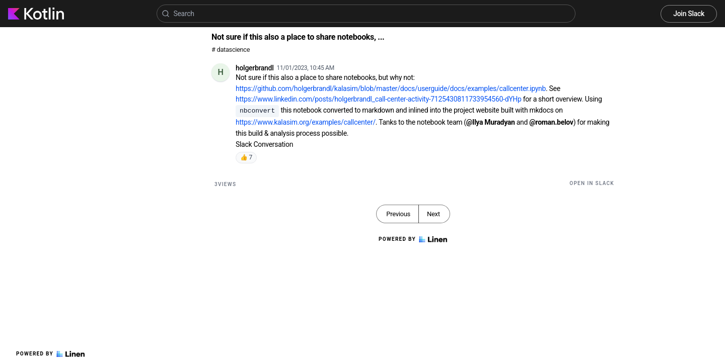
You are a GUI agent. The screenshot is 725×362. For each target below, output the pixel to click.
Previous (398, 214)
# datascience (230, 49)
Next (433, 214)
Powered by (50, 354)
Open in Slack (591, 183)
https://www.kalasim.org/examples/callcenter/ (306, 122)
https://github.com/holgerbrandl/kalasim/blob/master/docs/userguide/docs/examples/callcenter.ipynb (391, 88)
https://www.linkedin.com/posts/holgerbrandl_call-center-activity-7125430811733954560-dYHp (379, 99)
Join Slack (688, 14)
